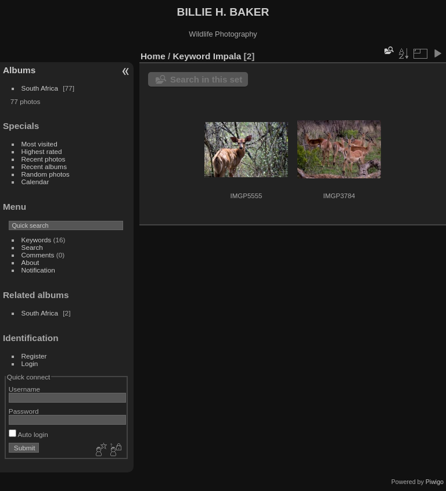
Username (24, 389)
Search (32, 247)
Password (24, 411)
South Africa (39, 88)
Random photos (45, 174)
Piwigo (435, 481)
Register (34, 356)
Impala (227, 56)
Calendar (35, 181)
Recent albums (44, 166)
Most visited (39, 144)
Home (153, 56)
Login (29, 363)
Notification (38, 270)
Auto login (28, 434)
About (30, 262)
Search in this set (206, 79)
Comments (38, 255)
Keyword (192, 56)
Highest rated (41, 151)
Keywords (36, 239)
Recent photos (43, 159)
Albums (19, 70)
